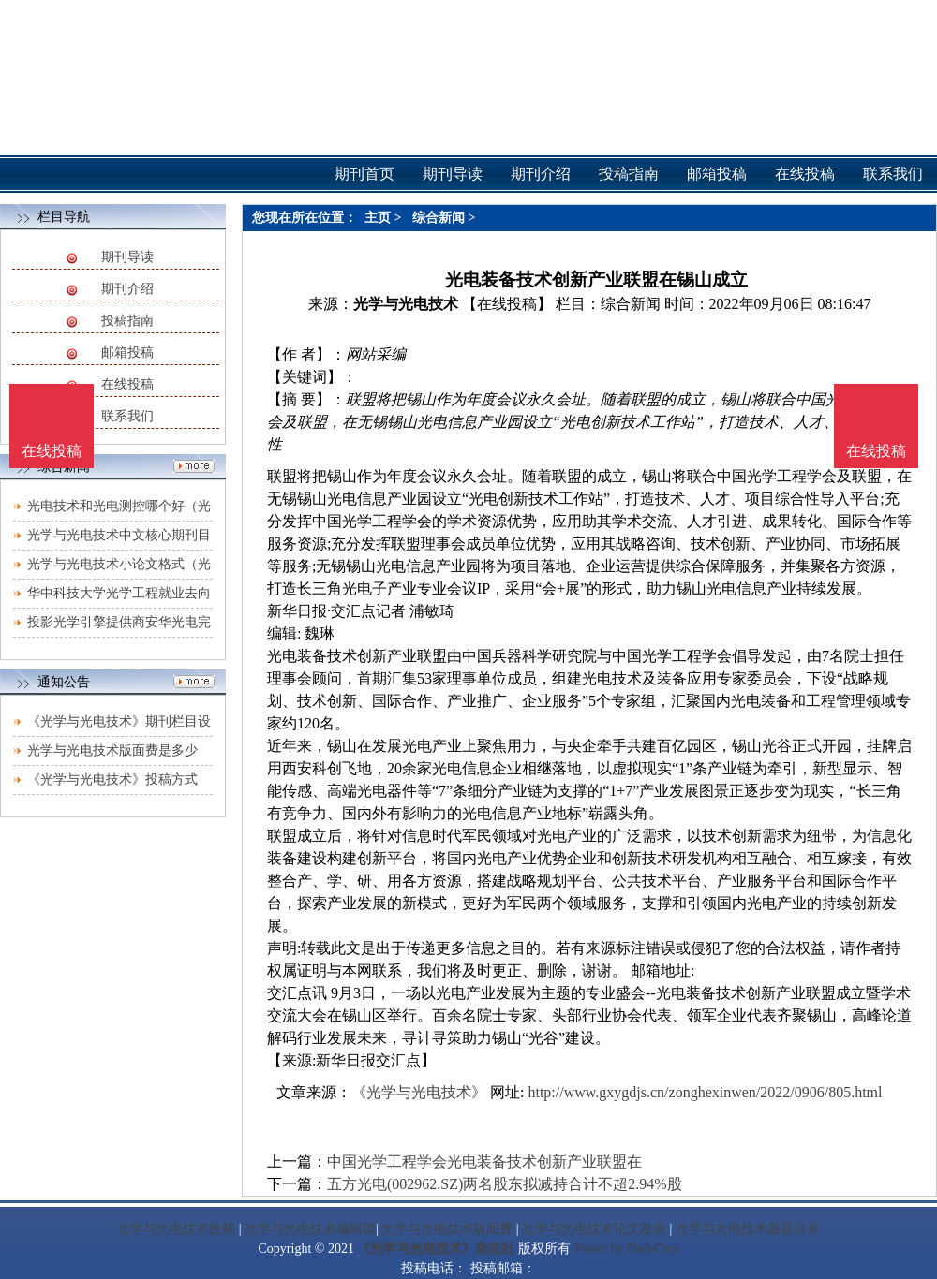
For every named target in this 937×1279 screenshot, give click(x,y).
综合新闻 (438, 218)
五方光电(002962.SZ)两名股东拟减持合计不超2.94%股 (504, 1184)
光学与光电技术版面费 (447, 1229)
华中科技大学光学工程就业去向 (119, 593)
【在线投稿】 (507, 304)
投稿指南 (127, 321)
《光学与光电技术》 (418, 1092)
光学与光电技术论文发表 (594, 1229)
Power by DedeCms (625, 1249)
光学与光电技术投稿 (176, 1229)
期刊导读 (127, 257)
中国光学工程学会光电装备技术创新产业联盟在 (484, 1161)
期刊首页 (364, 174)
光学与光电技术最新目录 (748, 1229)
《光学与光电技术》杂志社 (435, 1249)
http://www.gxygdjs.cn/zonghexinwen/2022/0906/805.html (705, 1092)
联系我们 (127, 416)
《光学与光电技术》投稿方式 (112, 779)
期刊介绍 (127, 289)
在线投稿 (127, 384)
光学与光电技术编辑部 (310, 1229)
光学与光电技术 (405, 304)
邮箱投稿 (127, 352)
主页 (377, 218)
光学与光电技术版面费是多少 (112, 750)
